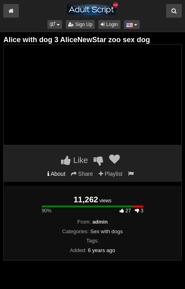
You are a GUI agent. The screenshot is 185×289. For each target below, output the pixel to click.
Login (109, 24)
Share (82, 174)
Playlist (110, 174)
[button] (54, 24)
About (56, 174)
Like (74, 160)
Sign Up (80, 24)
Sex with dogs (106, 231)
